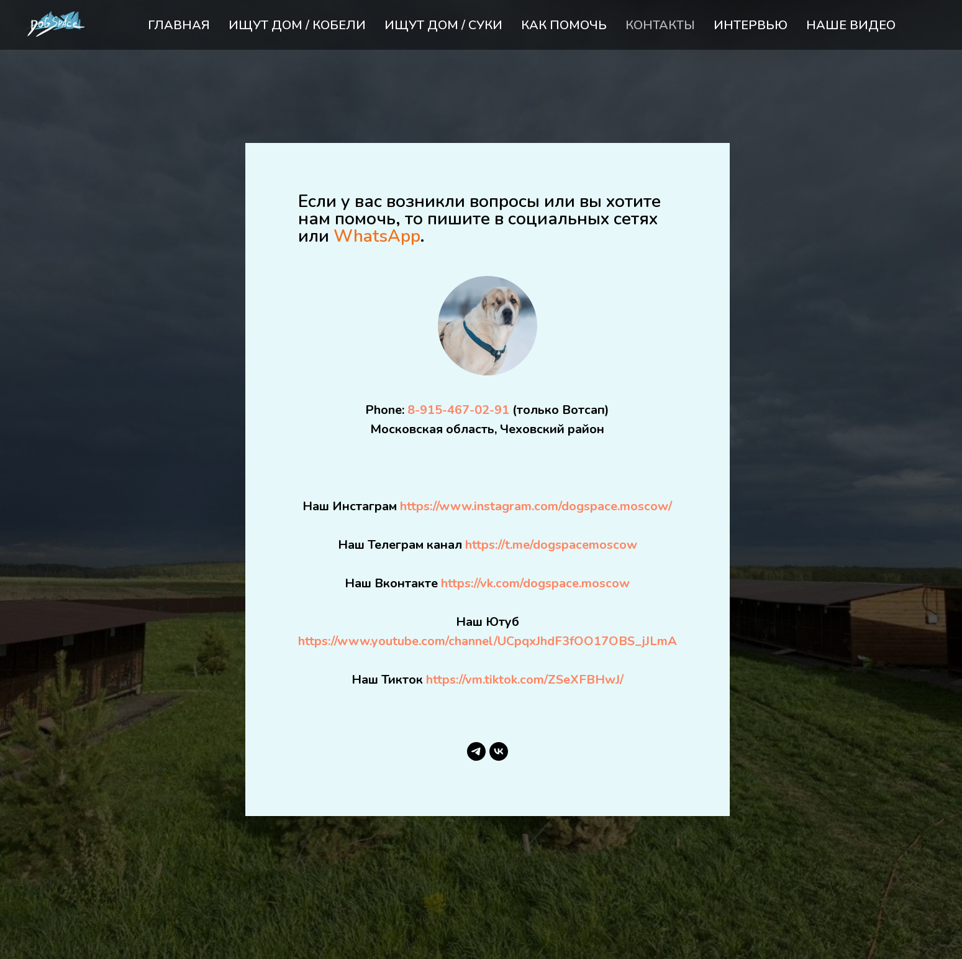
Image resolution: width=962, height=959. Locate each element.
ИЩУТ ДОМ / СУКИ (443, 25)
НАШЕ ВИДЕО (851, 25)
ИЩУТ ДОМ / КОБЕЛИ (297, 25)
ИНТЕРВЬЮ (750, 25)
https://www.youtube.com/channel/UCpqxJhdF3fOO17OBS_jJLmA (487, 641)
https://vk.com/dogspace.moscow (535, 583)
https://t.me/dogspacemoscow (551, 544)
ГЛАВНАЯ (179, 25)
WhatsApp (377, 236)
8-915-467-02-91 (458, 409)
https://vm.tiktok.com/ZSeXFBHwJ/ (525, 679)
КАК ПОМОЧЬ (564, 25)
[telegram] (476, 751)
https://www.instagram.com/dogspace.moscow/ (536, 506)
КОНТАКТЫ (660, 25)
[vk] (498, 751)
